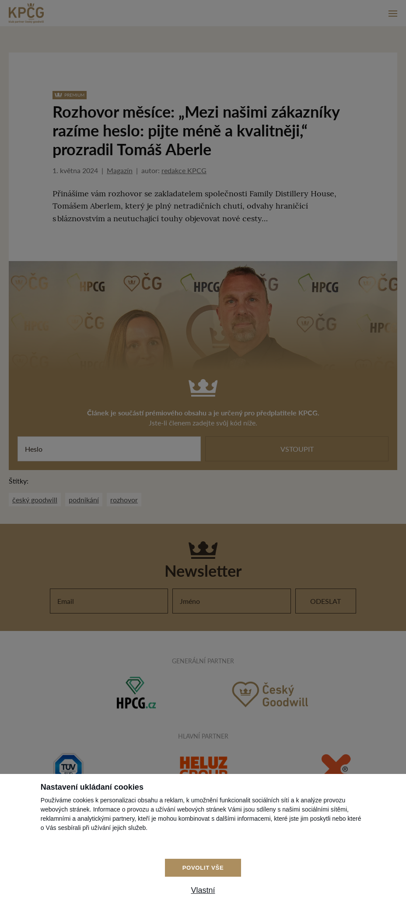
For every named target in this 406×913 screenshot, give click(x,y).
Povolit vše (203, 867)
